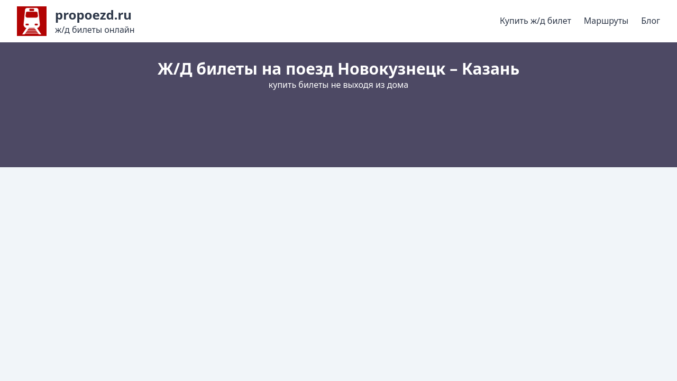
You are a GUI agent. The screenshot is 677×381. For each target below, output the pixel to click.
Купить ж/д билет (535, 20)
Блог (650, 20)
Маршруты (606, 20)
